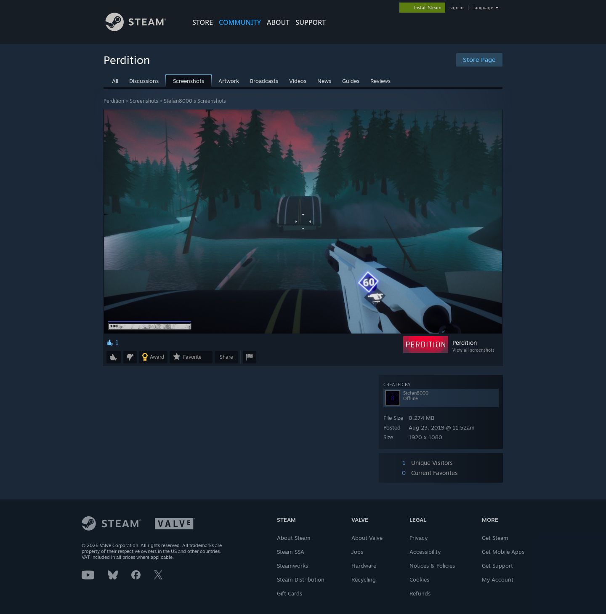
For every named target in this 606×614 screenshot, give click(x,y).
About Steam (294, 537)
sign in (456, 8)
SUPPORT (310, 22)
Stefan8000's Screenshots (195, 101)
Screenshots (144, 101)
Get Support (497, 565)
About (278, 22)
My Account (497, 579)
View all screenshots (473, 349)
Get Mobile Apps (503, 551)
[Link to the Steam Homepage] (142, 28)
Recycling (363, 579)
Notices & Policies (432, 565)
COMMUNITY (240, 22)
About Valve (367, 537)
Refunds (420, 593)
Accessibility (425, 551)
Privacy (418, 537)
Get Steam (495, 537)
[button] (113, 357)
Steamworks (292, 565)
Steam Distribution (300, 579)
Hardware (363, 565)
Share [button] (226, 357)
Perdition (114, 101)
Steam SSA (290, 551)
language (483, 8)
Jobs (357, 551)
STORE (202, 22)
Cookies (419, 579)
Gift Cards (289, 593)
